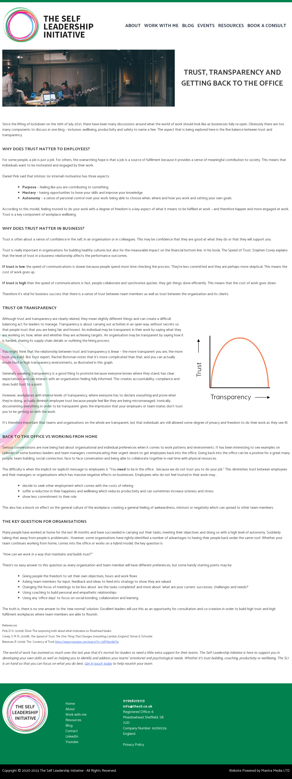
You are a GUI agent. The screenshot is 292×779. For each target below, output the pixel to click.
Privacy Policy (133, 745)
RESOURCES (231, 26)
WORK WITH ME (161, 26)
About (70, 709)
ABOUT (133, 26)
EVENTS (206, 26)
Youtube (71, 742)
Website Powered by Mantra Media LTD (259, 771)
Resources (73, 720)
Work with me (75, 715)
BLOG (188, 26)
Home (70, 704)
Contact (71, 731)
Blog (69, 726)
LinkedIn (71, 736)
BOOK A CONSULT (266, 26)
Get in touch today (98, 664)
